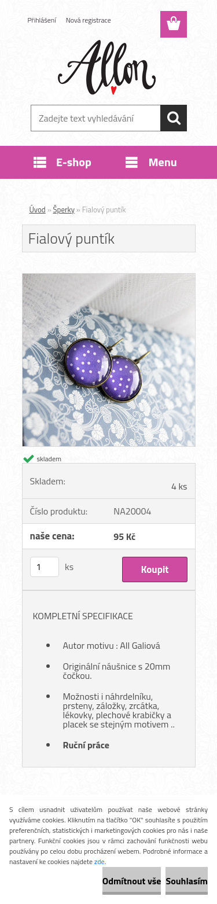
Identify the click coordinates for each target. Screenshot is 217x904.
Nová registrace (88, 19)
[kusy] (44, 567)
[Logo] (108, 68)
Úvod (38, 209)
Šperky (64, 209)
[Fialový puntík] (109, 278)
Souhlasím (186, 881)
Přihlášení (42, 19)
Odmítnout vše (131, 881)
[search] (173, 118)
